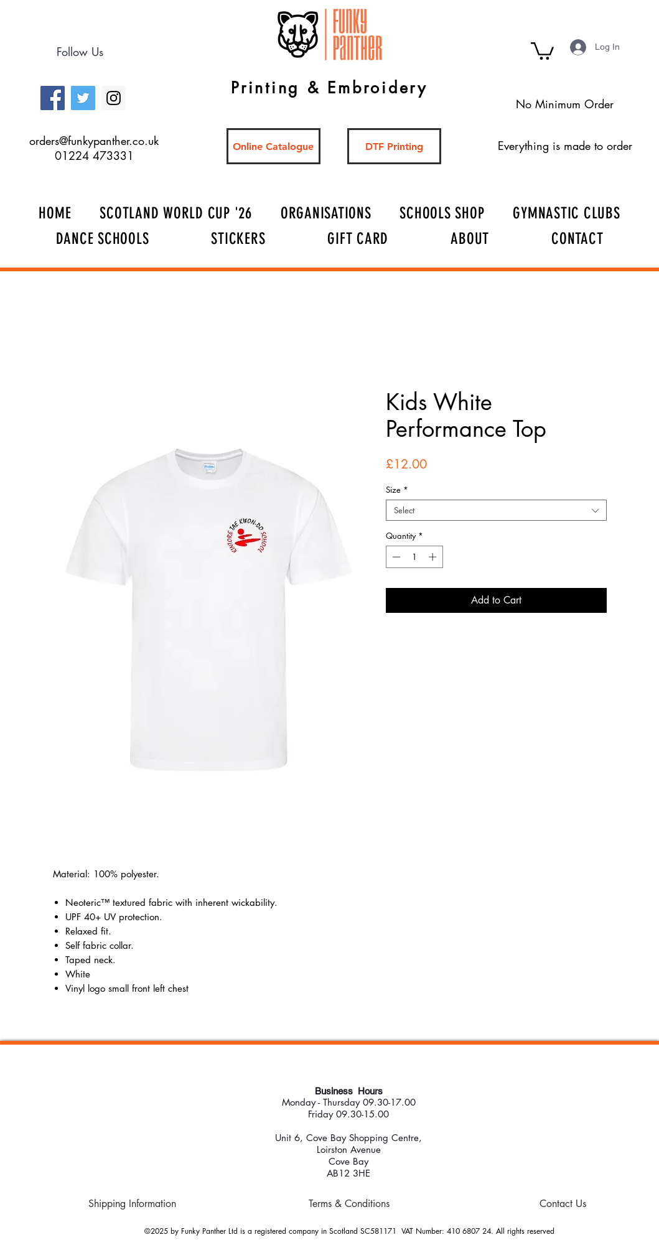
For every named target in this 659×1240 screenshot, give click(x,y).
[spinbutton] (414, 556)
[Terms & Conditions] (349, 1203)
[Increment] (433, 556)
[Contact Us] (563, 1203)
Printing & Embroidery (329, 88)
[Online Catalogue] (273, 146)
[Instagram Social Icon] (113, 98)
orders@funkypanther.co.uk (94, 140)
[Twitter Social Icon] (83, 98)
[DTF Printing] (394, 146)
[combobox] (496, 510)
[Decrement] (395, 556)
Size (397, 490)
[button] (542, 50)
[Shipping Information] (132, 1203)
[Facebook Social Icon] (52, 98)
